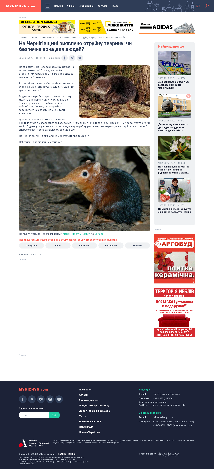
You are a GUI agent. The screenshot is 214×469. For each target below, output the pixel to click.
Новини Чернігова (89, 432)
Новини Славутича (90, 421)
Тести (114, 6)
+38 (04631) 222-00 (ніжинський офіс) (172, 425)
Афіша (71, 6)
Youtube (137, 245)
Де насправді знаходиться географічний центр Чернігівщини (174, 84)
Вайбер (99, 233)
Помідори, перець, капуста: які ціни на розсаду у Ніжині (174, 210)
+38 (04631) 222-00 (163, 398)
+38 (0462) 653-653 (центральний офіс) (173, 421)
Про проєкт (86, 389)
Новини (58, 6)
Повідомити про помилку (94, 405)
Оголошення (86, 6)
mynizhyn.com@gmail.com (166, 394)
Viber (58, 245)
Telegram (31, 245)
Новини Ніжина (47, 37)
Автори (83, 394)
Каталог (102, 6)
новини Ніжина (66, 453)
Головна (23, 37)
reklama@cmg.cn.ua (163, 417)
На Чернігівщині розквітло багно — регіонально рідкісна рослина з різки (173, 169)
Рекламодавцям (89, 400)
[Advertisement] (47, 364)
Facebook (84, 245)
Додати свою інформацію (94, 410)
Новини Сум (86, 426)
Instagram (111, 245)
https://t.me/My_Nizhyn (76, 233)
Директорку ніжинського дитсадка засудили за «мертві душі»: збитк (173, 127)
